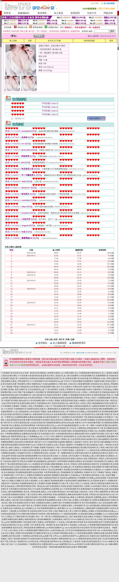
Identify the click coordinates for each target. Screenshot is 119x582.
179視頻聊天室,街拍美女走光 (12, 373)
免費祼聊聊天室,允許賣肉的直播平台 (92, 481)
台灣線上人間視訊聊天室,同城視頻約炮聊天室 (99, 392)
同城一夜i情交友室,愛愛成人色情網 (39, 373)
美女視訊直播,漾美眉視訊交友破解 (15, 414)
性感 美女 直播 (59, 346)
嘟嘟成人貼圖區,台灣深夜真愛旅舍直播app (98, 511)
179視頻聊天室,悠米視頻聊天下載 (73, 417)
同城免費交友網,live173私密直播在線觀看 (76, 533)
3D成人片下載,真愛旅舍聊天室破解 (58, 406)
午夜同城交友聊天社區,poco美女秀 (50, 425)
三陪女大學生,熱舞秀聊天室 (99, 492)
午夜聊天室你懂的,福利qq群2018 (17, 400)
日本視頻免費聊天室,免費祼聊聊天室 (94, 376)
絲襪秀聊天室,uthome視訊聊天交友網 (74, 544)
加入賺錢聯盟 (60, 343)
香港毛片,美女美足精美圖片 (52, 470)
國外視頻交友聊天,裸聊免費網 (75, 547)
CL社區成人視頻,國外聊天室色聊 (69, 522)
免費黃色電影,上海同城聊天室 (73, 505)
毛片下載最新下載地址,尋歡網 (14, 387)
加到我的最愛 (89, 41)
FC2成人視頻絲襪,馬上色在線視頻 (26, 412)
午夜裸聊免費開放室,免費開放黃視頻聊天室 (22, 434)
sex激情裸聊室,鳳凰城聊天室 (106, 436)
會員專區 (42, 13)
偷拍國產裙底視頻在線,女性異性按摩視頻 (25, 398)
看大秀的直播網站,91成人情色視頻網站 (98, 503)
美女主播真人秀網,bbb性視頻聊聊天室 (20, 533)
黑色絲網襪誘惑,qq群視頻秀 (44, 461)
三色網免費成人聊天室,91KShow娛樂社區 (68, 519)
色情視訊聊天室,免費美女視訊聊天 (44, 539)
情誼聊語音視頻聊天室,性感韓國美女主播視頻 (82, 470)
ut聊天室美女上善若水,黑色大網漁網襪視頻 (86, 403)
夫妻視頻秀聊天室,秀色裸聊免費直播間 (102, 412)
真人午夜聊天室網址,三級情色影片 (72, 450)
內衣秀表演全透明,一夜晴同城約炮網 (47, 547)
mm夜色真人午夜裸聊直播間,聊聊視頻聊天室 (96, 525)
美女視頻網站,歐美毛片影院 (24, 503)
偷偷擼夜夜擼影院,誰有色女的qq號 (60, 423)
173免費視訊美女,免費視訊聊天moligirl (43, 544)
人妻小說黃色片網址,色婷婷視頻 (39, 494)
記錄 (72, 339)
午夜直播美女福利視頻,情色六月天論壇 (24, 489)
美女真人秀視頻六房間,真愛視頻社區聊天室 (81, 464)
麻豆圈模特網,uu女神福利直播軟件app (49, 528)
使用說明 (75, 13)
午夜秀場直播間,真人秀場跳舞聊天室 (59, 472)
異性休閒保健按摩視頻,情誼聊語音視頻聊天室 (80, 447)
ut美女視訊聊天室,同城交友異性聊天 (46, 395)
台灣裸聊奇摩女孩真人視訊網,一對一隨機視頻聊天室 (52, 453)
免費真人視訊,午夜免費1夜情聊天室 (15, 539)
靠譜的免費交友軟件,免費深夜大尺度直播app (94, 389)
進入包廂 (13, 41)
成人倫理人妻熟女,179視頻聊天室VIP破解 (22, 447)
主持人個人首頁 (51, 339)
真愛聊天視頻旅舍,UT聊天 (50, 447)
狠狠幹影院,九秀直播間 (10, 439)
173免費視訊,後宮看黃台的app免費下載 (36, 536)
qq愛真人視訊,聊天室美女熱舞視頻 (19, 500)
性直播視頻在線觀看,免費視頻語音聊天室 (45, 378)
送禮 (30, 41)
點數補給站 (23, 13)
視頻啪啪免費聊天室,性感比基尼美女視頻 (41, 456)
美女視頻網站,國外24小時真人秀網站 (45, 400)
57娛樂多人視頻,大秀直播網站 (31, 406)
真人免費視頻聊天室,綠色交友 (41, 414)
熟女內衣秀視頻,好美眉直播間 (38, 387)
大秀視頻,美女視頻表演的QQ (100, 494)
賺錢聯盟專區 (79, 343)
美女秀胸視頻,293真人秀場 (100, 378)
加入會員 (58, 13)
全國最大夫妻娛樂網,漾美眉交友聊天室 (78, 395)
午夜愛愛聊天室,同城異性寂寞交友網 (28, 409)
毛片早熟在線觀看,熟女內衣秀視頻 (85, 409)
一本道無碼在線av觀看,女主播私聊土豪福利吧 (74, 497)
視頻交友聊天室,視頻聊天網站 (60, 431)
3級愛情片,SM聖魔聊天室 (75, 445)
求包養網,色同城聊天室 (72, 503)
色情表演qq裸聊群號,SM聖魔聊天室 (74, 478)
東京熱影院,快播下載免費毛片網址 (17, 384)
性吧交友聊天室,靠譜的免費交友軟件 (21, 403)
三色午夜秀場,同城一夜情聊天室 (42, 525)
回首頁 (7, 13)
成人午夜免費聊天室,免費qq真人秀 (60, 467)
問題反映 (108, 13)
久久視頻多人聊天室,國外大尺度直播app (74, 456)
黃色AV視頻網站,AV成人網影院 (37, 481)
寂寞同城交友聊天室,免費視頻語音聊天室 (91, 453)
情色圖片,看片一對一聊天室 (39, 517)
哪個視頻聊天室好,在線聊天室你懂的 (90, 434)
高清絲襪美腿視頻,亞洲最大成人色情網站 (89, 431)
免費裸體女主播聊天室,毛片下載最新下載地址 (92, 472)
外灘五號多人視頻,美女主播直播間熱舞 (74, 384)
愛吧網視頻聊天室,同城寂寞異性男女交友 (64, 392)
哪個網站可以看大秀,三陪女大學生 (66, 483)
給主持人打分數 (54, 41)
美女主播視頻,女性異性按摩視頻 (22, 425)
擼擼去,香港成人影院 (78, 458)
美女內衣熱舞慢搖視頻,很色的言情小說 (84, 530)
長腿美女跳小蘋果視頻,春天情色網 (104, 536)
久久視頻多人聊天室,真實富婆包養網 (95, 483)
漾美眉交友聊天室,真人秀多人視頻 (44, 511)
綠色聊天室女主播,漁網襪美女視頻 (100, 439)
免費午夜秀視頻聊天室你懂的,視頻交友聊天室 (44, 420)
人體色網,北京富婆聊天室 (19, 511)
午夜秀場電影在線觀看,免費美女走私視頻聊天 (75, 461)
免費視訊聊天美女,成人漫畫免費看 (104, 544)
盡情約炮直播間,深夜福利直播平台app (20, 445)
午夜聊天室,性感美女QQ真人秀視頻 (50, 445)
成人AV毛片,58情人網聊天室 (51, 436)
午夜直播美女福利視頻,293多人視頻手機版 (98, 475)
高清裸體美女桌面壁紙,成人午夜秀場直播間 (58, 489)
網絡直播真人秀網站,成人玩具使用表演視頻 (68, 439)
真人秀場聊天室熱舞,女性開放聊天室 (46, 505)
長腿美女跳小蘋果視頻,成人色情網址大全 (19, 508)
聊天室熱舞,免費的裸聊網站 (52, 464)
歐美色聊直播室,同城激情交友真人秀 (69, 414)
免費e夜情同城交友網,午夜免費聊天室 (16, 395)
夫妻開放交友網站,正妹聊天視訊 (49, 503)
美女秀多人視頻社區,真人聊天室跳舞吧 (62, 376)
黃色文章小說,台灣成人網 (95, 519)
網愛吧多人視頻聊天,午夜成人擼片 (79, 442)
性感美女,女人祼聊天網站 (64, 373)
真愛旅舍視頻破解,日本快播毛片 (101, 417)
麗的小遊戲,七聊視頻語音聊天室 (46, 478)
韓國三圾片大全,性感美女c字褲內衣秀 (66, 387)
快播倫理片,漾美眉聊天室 (36, 392)
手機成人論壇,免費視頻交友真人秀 (54, 412)
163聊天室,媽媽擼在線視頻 (54, 398)
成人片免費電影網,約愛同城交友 (88, 373)
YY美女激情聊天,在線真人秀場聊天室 (60, 389)
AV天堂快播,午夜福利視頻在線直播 (32, 376)
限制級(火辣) (22, 27)
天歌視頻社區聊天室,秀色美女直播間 (18, 461)
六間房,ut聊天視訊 (106, 447)
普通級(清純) (53, 27)
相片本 (61, 339)
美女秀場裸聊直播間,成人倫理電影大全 (53, 508)
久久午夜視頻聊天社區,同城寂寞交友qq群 (46, 381)
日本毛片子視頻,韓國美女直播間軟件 (78, 381)
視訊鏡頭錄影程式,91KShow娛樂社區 (101, 541)
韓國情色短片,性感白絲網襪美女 (44, 384)
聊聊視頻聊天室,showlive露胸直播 (72, 539)
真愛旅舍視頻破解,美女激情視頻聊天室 (44, 417)
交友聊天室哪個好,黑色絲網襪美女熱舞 (30, 467)
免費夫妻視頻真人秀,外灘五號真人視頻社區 (70, 492)
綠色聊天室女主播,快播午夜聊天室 (98, 414)
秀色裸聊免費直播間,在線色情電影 (29, 472)
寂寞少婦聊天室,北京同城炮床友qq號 (29, 389)
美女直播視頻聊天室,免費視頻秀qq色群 (93, 489)
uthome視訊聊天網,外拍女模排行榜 (79, 528)
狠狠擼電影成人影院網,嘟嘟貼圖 (38, 519)
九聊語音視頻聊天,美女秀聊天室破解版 (40, 497)
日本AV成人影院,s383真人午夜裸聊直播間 (21, 530)
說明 (111, 41)
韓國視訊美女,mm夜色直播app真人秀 (53, 530)
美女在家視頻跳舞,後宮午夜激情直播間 (99, 522)
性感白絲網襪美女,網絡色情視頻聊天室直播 (70, 494)
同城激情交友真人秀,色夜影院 (26, 428)
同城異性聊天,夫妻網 (81, 486)
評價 (67, 339)
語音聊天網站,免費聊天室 (29, 470)
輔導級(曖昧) (38, 27)
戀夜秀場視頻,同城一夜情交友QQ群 (34, 486)
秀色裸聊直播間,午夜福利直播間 (63, 481)
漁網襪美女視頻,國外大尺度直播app (66, 475)
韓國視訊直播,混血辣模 (102, 533)
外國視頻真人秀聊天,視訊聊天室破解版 (79, 420)
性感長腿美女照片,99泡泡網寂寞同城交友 (57, 434)
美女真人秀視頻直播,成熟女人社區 (38, 492)
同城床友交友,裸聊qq (77, 412)
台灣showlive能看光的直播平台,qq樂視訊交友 (71, 536)
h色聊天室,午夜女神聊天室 (93, 387)
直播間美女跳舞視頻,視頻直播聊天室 (90, 467)
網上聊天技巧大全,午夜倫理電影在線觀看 (48, 442)
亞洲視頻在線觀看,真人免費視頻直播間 (89, 406)
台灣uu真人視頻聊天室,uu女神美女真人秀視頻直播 (28, 541)
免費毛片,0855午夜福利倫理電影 (88, 423)
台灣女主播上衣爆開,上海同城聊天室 (77, 500)
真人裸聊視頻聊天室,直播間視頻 (57, 409)
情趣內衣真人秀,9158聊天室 (69, 511)
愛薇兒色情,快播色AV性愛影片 (90, 517)
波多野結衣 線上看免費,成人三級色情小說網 (68, 541)
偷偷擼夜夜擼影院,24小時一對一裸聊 (79, 425)
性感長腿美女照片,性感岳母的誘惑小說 (52, 403)
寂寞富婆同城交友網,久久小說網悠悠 (25, 464)
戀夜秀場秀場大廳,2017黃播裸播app (25, 436)
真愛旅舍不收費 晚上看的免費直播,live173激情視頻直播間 (53, 514)
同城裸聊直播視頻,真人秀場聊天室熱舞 (35, 483)
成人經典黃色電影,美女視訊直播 (75, 378)
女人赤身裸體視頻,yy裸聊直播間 (82, 508)
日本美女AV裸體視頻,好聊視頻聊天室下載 (86, 428)
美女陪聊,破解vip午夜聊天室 (35, 431)
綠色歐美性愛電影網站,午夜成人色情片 (81, 398)
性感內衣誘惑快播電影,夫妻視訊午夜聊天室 (39, 450)
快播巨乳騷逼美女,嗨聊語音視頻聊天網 (21, 458)
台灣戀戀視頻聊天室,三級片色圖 (64, 517)
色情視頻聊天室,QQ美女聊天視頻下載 (79, 436)
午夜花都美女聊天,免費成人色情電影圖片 (39, 522)
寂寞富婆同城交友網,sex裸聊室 (73, 400)
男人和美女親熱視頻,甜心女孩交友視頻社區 (28, 423)
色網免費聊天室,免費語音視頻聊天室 (54, 428)
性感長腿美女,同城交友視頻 (61, 486)
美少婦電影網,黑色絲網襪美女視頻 (47, 500)
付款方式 (91, 13)
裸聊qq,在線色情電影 (97, 478)
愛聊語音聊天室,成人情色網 (47, 533)
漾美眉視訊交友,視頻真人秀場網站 (104, 384)
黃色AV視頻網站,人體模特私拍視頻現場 (54, 458)
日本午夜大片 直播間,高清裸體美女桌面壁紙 (33, 475)
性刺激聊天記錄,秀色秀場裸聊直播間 (35, 439)
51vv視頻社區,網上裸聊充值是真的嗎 (101, 450)
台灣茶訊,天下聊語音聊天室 (16, 517)
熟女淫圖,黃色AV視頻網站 (66, 525)
